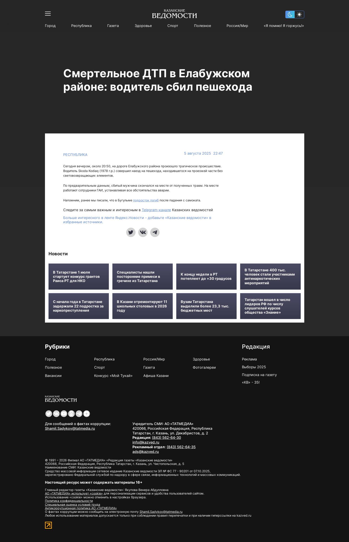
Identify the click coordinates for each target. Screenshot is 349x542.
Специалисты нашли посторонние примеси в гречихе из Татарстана (138, 276)
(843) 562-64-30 (166, 437)
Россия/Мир (237, 26)
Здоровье (143, 26)
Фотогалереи (204, 367)
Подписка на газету (259, 374)
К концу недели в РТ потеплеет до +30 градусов (206, 276)
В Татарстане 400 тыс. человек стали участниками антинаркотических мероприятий (270, 276)
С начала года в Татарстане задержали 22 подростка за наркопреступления (78, 306)
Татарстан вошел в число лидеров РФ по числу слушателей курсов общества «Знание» (267, 306)
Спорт (172, 26)
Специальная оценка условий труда (72, 504)
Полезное (202, 26)
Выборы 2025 (254, 367)
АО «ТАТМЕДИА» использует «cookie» (74, 493)
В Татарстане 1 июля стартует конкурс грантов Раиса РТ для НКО (76, 276)
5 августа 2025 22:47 (203, 153)
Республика (81, 26)
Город (50, 26)
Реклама (249, 359)
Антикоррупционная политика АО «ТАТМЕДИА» (81, 508)
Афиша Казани (156, 375)
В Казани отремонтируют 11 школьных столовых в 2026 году (142, 306)
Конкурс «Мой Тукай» (113, 375)
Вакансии (53, 375)
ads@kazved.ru (145, 451)
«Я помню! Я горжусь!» (284, 26)
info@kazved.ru (145, 442)
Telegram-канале (156, 210)
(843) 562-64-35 (181, 447)
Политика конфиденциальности (69, 501)
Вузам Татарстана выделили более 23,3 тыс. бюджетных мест (205, 306)
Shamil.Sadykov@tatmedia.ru (70, 428)
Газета (113, 26)
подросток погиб (146, 200)
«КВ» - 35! (251, 382)
